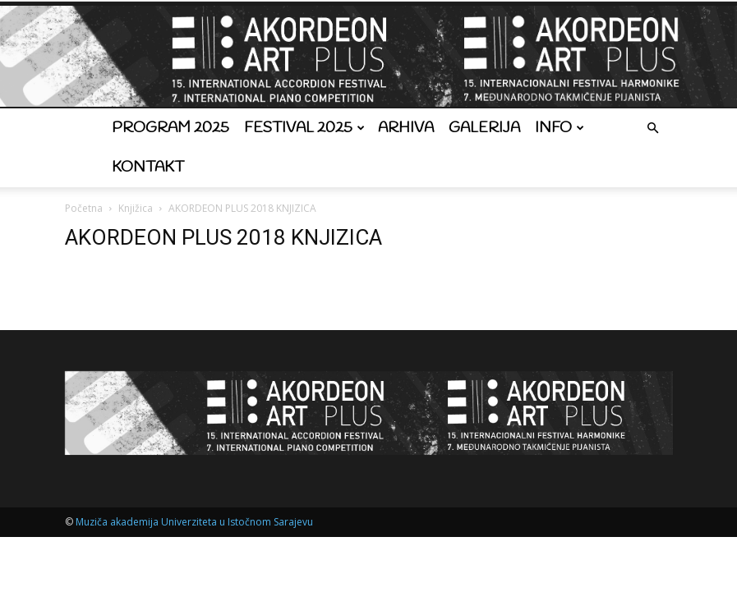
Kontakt (148, 167)
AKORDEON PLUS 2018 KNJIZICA (223, 237)
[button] (653, 128)
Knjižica (135, 208)
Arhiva (406, 128)
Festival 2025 (304, 128)
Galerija (484, 128)
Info (559, 128)
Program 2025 (170, 128)
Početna (84, 208)
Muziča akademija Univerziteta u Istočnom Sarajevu (194, 522)
